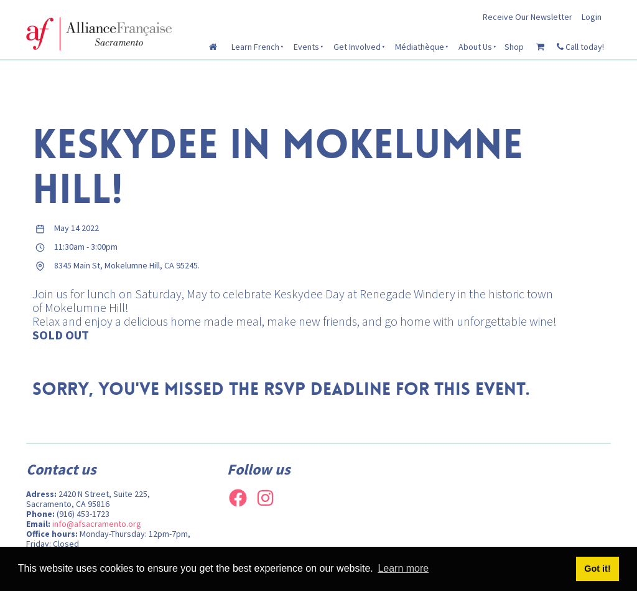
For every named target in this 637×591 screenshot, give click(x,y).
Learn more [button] (403, 568)
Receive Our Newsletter (527, 16)
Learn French (255, 46)
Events (306, 46)
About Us (475, 46)
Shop (514, 46)
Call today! (580, 46)
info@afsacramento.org (96, 523)
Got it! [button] (597, 569)
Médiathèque (419, 46)
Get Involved (357, 46)
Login (592, 16)
